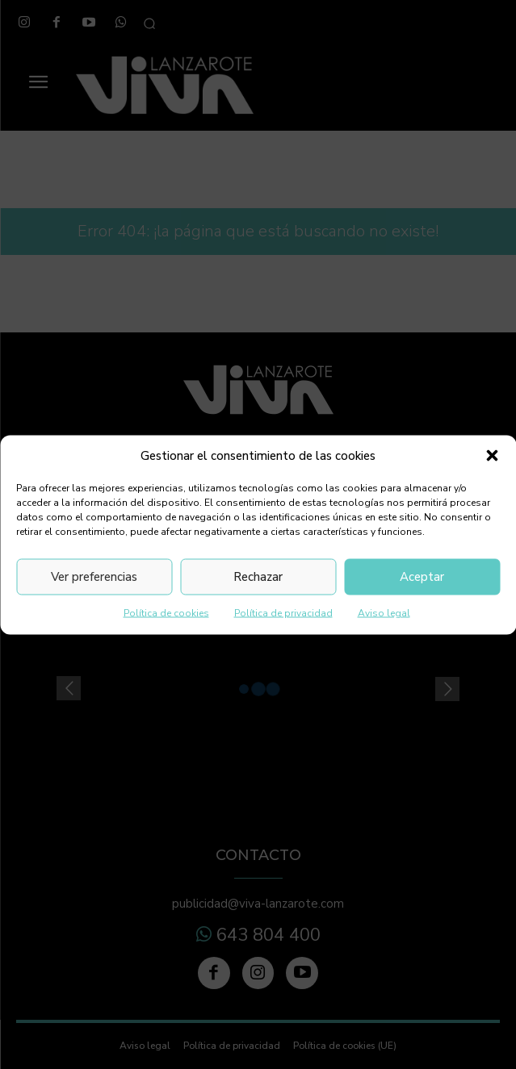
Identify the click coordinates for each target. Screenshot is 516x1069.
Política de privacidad (283, 612)
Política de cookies (166, 612)
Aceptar (422, 577)
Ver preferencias (94, 577)
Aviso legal (384, 612)
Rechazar (258, 577)
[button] (492, 456)
